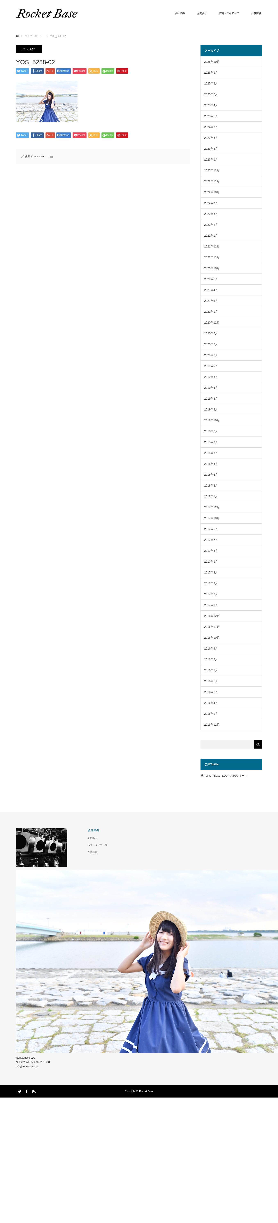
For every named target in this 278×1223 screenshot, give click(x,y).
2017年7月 (211, 539)
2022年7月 (211, 203)
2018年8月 (211, 431)
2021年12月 (212, 246)
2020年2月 (211, 355)
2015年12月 (212, 724)
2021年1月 (211, 311)
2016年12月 (212, 616)
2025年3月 (211, 116)
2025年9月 (211, 72)
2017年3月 (211, 583)
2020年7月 (211, 333)
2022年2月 (211, 224)
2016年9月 (211, 648)
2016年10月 (212, 637)
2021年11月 (212, 257)
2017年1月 (211, 605)
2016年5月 (211, 692)
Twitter (19, 1091)
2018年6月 (211, 453)
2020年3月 (211, 344)
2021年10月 (212, 268)
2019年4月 (211, 387)
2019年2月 (211, 409)
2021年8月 (211, 279)
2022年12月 (212, 170)
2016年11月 (212, 626)
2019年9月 (211, 366)
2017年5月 (211, 561)
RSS (33, 1091)
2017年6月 (211, 550)
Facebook (26, 1091)
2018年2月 (211, 485)
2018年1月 (211, 496)
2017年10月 (212, 518)
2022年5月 (211, 213)
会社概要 (180, 13)
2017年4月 (211, 572)
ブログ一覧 (31, 36)
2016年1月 (211, 713)
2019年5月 (211, 376)
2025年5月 (211, 94)
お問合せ (202, 13)
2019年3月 (211, 398)
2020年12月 (212, 322)
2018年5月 (211, 463)
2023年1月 (211, 159)
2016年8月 (211, 659)
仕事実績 (256, 13)
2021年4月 (211, 290)
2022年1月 (211, 235)
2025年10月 (212, 61)
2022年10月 (212, 192)
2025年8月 (211, 83)
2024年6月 (211, 127)
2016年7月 (211, 670)
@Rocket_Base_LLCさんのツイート (224, 775)
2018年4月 (211, 474)
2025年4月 (211, 105)
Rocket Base (146, 1091)
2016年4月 (211, 702)
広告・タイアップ (229, 13)
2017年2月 (211, 594)
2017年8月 (211, 529)
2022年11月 (212, 181)
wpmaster (39, 156)
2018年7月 (211, 442)
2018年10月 (212, 420)
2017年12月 (212, 507)
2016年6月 (211, 681)
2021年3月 (211, 300)
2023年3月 (211, 148)
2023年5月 (211, 137)
